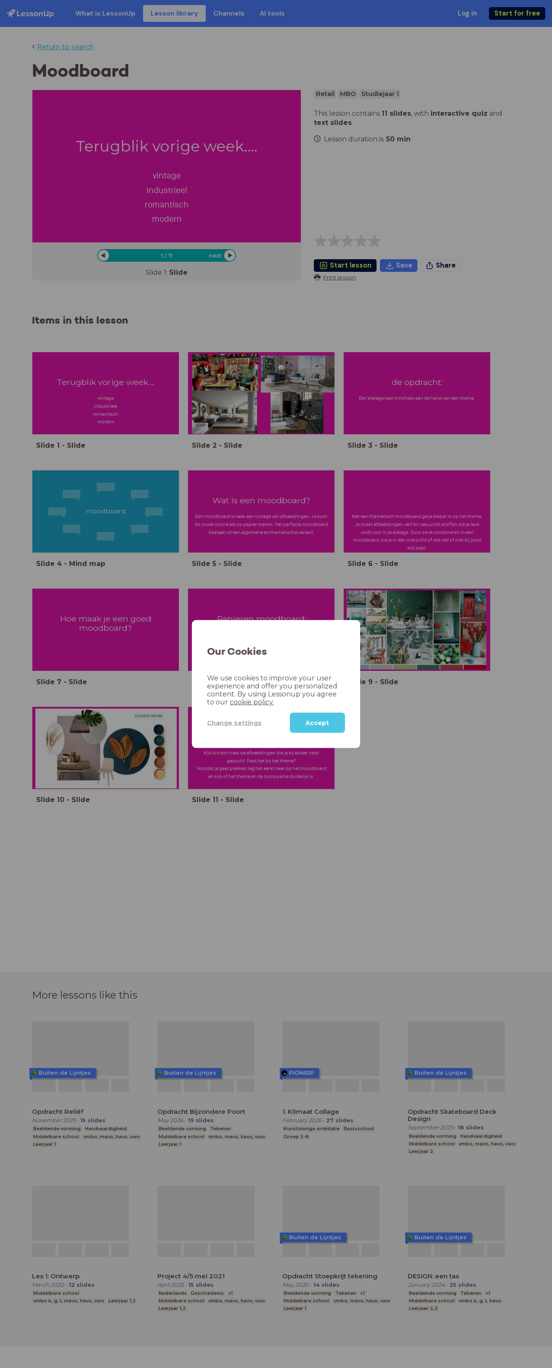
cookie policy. (252, 702)
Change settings (234, 722)
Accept (317, 723)
